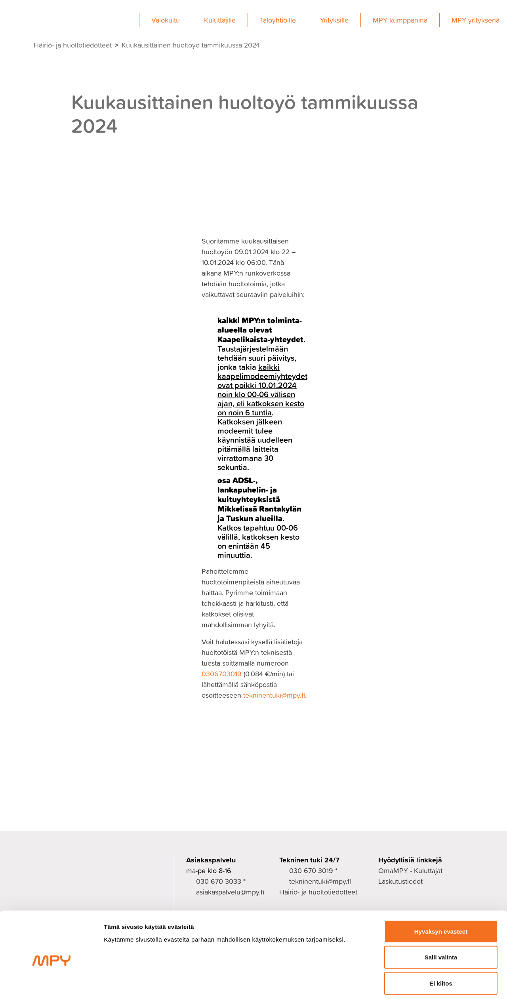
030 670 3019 (311, 870)
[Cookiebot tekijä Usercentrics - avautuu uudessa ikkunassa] (51, 983)
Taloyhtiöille (278, 20)
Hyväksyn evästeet (440, 895)
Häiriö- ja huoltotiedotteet (73, 45)
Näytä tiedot (423, 983)
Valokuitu (165, 20)
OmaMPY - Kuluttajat (410, 870)
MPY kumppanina (400, 20)
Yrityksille (334, 20)
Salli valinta (441, 921)
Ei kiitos (440, 947)
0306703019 (222, 674)
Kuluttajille (220, 20)
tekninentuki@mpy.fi (274, 695)
